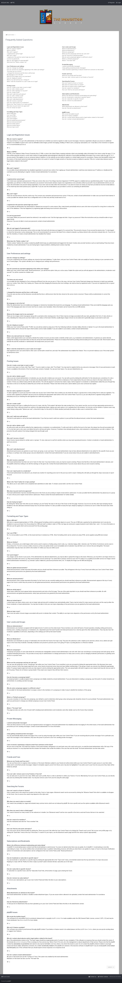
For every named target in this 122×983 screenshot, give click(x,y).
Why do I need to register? (14, 48)
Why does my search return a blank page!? (73, 86)
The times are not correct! (14, 71)
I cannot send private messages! (71, 66)
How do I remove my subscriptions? (72, 100)
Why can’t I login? (11, 55)
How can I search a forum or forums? (72, 83)
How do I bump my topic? (14, 107)
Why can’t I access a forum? (15, 97)
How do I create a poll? (13, 92)
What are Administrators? (69, 48)
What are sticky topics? (13, 123)
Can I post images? (12, 118)
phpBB (77, 307)
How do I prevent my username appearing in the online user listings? (25, 69)
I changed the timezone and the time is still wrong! (21, 73)
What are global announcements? (16, 120)
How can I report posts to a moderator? (18, 102)
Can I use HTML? (11, 115)
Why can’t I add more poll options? (16, 94)
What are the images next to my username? (19, 76)
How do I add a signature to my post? (17, 90)
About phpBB (24, 920)
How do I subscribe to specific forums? (73, 99)
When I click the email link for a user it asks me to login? (22, 81)
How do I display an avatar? (14, 78)
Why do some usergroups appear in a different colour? (77, 57)
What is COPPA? (11, 50)
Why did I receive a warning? (14, 101)
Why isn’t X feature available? (70, 115)
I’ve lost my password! (13, 58)
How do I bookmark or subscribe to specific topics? (76, 97)
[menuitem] (12, 2)
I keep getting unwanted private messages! (74, 68)
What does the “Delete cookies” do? (17, 62)
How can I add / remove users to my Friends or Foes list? (77, 77)
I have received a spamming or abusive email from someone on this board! (82, 69)
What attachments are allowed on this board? (74, 106)
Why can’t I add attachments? (15, 99)
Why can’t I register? (12, 52)
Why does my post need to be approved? (18, 106)
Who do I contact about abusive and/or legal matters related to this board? (83, 117)
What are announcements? (14, 122)
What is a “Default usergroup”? (70, 58)
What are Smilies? (12, 117)
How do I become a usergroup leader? (72, 55)
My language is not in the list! (15, 74)
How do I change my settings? (15, 68)
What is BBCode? (11, 113)
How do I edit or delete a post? (15, 89)
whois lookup (21, 942)
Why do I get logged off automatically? (17, 60)
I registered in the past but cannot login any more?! (21, 57)
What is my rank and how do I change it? (18, 79)
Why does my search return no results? (73, 84)
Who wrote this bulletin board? (70, 114)
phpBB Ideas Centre (86, 929)
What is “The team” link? (68, 60)
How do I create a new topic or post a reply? (19, 87)
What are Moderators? (68, 50)
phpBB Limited (56, 918)
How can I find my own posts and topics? (73, 89)
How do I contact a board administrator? (73, 119)
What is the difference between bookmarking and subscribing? (79, 95)
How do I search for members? (70, 88)
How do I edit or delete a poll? (15, 95)
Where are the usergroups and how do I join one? (75, 53)
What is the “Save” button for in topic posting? (19, 104)
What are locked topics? (13, 125)
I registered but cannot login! (15, 53)
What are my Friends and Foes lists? (72, 75)
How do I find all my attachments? (71, 108)
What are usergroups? (68, 52)
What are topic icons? (13, 127)
